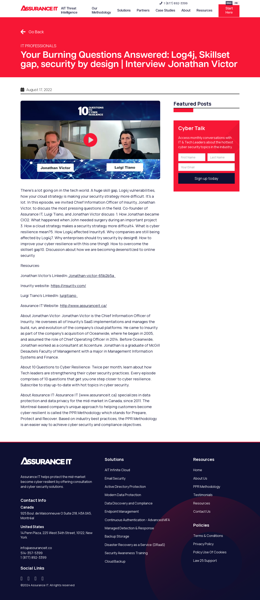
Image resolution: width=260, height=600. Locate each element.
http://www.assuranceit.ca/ (83, 305)
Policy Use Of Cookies (210, 552)
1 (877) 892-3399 (176, 3)
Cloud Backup (115, 561)
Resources (201, 503)
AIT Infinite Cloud (117, 470)
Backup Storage (117, 536)
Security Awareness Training (126, 553)
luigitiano (69, 295)
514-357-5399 (32, 553)
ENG (229, 3)
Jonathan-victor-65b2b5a (92, 275)
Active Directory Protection (125, 486)
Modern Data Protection (123, 495)
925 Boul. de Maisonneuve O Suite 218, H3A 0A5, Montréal (56, 515)
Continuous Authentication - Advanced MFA (137, 520)
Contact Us (202, 511)
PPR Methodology (206, 486)
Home (197, 470)
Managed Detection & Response (129, 528)
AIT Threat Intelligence (69, 10)
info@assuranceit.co (36, 548)
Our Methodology (101, 10)
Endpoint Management (122, 511)
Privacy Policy (203, 544)
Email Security (115, 478)
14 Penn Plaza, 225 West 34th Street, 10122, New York (56, 535)
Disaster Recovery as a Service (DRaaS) (135, 544)
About (185, 10)
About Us (200, 478)
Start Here (229, 10)
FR (236, 3)
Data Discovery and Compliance (129, 503)
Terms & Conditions (208, 535)
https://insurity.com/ (68, 285)
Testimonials (203, 495)
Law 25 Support (205, 560)
